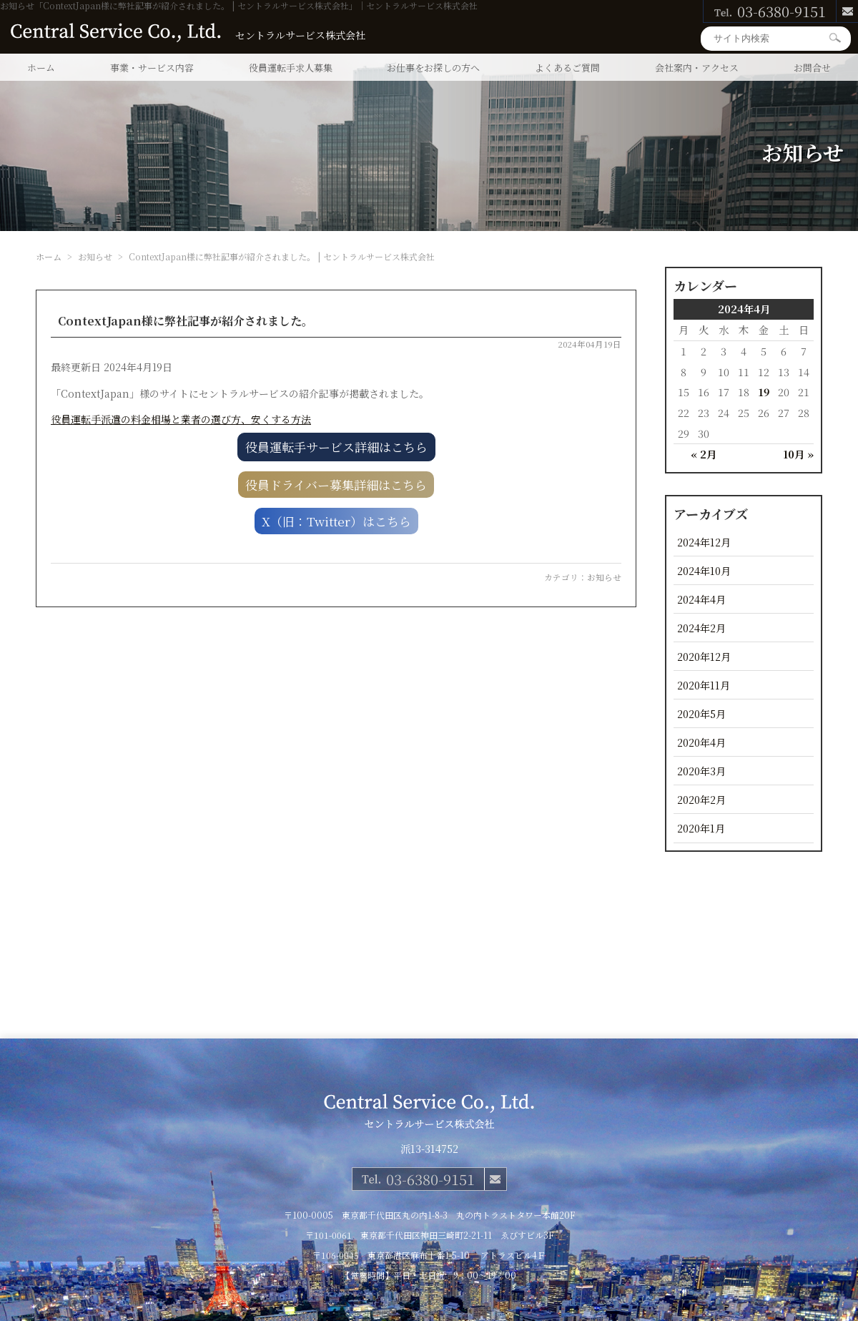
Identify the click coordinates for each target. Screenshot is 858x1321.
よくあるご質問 (567, 67)
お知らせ (604, 577)
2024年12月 (704, 541)
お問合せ (812, 67)
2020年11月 (703, 684)
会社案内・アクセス (697, 67)
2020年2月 (701, 799)
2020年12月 (704, 656)
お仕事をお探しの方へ (433, 67)
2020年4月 (701, 742)
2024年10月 (704, 570)
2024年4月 (701, 599)
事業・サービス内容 (152, 67)
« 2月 (703, 453)
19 (763, 391)
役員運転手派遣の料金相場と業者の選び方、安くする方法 (181, 419)
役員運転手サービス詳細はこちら (336, 447)
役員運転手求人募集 (290, 67)
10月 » (798, 453)
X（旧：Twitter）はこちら (336, 521)
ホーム (41, 67)
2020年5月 (701, 713)
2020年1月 (701, 827)
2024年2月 (701, 627)
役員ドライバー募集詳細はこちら (336, 484)
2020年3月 (701, 770)
